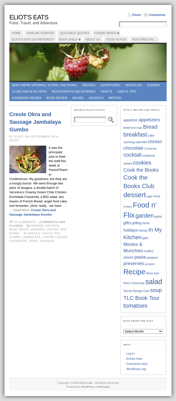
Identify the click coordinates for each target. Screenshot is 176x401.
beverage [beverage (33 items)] (136, 127)
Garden (153, 85)
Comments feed (136, 364)
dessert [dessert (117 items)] (134, 195)
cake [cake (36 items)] (151, 135)
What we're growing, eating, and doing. (45, 85)
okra (33, 240)
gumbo (15, 236)
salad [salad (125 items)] (153, 282)
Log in (130, 353)
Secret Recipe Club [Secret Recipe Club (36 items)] (136, 291)
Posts (136, 15)
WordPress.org (136, 369)
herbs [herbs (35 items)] (146, 223)
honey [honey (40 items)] (143, 230)
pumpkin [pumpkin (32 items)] (150, 264)
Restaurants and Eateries (74, 91)
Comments (157, 15)
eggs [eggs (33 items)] (150, 196)
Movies (78, 98)
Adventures (110, 85)
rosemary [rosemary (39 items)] (137, 283)
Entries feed (134, 358)
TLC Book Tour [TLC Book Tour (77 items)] (141, 298)
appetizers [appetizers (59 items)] (149, 119)
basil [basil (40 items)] (126, 127)
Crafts (106, 91)
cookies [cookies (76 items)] (142, 163)
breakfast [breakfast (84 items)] (135, 134)
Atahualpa (104, 386)
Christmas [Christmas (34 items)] (150, 148)
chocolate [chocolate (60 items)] (133, 148)
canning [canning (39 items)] (129, 142)
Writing (114, 98)
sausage (47, 240)
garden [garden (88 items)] (144, 215)
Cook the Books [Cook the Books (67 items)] (141, 170)
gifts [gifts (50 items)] (127, 223)
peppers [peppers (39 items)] (152, 257)
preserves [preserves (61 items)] (133, 263)
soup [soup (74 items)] (156, 290)
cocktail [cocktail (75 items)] (132, 155)
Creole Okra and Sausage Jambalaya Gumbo (35, 122)
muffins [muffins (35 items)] (148, 251)
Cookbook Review (27, 98)
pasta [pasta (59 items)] (140, 257)
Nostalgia (134, 85)
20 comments (25, 222)
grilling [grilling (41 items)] (137, 223)
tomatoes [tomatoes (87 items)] (135, 306)
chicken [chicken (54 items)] (155, 141)
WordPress (88, 386)
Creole (33, 233)
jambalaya (32, 236)
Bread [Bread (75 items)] (150, 127)
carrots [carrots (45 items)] (141, 142)
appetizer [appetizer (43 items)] (130, 120)
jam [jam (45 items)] (145, 238)
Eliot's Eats (28, 17)
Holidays (96, 98)
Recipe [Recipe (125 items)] (134, 272)
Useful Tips (126, 91)
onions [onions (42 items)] (128, 257)
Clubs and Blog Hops (29, 91)
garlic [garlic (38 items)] (158, 216)
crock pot (51, 233)
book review (57, 98)
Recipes (89, 85)
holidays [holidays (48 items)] (130, 230)
